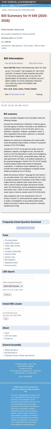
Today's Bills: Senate (12, 246)
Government (5, 46)
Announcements (11, 265)
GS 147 (25, 105)
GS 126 (4, 105)
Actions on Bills (10, 254)
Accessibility (28, 376)
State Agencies (17, 46)
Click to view (19, 30)
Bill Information (11, 353)
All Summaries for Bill (17, 94)
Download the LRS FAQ (25, 228)
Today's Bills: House (12, 243)
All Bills (7, 249)
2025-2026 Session (36, 63)
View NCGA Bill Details (14, 63)
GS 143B (18, 105)
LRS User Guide (11, 336)
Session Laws (10, 257)
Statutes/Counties (11, 263)
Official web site (11, 350)
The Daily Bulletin (11, 240)
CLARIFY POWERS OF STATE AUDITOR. (19, 34)
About (7, 333)
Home (4, 10)
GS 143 (11, 105)
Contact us (9, 339)
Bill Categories (10, 260)
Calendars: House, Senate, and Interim (20, 355)
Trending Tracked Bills (13, 251)
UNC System (28, 46)
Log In (21, 376)
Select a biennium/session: (12, 282)
